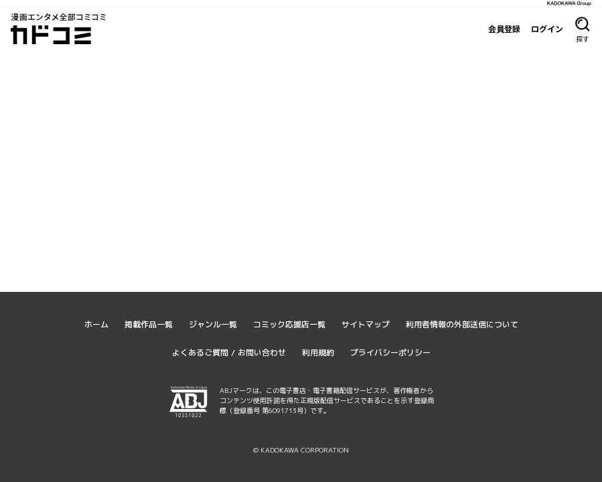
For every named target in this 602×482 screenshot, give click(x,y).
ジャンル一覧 (213, 324)
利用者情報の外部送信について (462, 324)
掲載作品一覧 (149, 324)
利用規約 (318, 352)
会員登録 (504, 29)
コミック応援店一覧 (289, 324)
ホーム (96, 324)
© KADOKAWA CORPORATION (301, 450)
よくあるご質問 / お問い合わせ (229, 352)
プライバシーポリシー (390, 352)
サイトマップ (366, 324)
